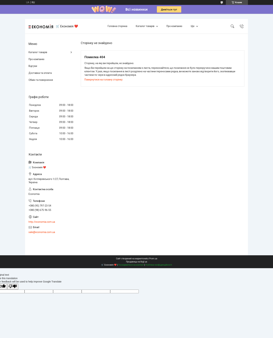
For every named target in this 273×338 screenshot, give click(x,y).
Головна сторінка (117, 26)
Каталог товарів (145, 26)
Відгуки (33, 66)
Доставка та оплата (40, 73)
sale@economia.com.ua (42, 232)
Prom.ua (153, 258)
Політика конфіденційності (158, 265)
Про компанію (174, 26)
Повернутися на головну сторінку (103, 79)
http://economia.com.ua (42, 221)
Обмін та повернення (41, 80)
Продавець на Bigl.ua (136, 262)
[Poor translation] (12, 286)
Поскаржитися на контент (131, 265)
